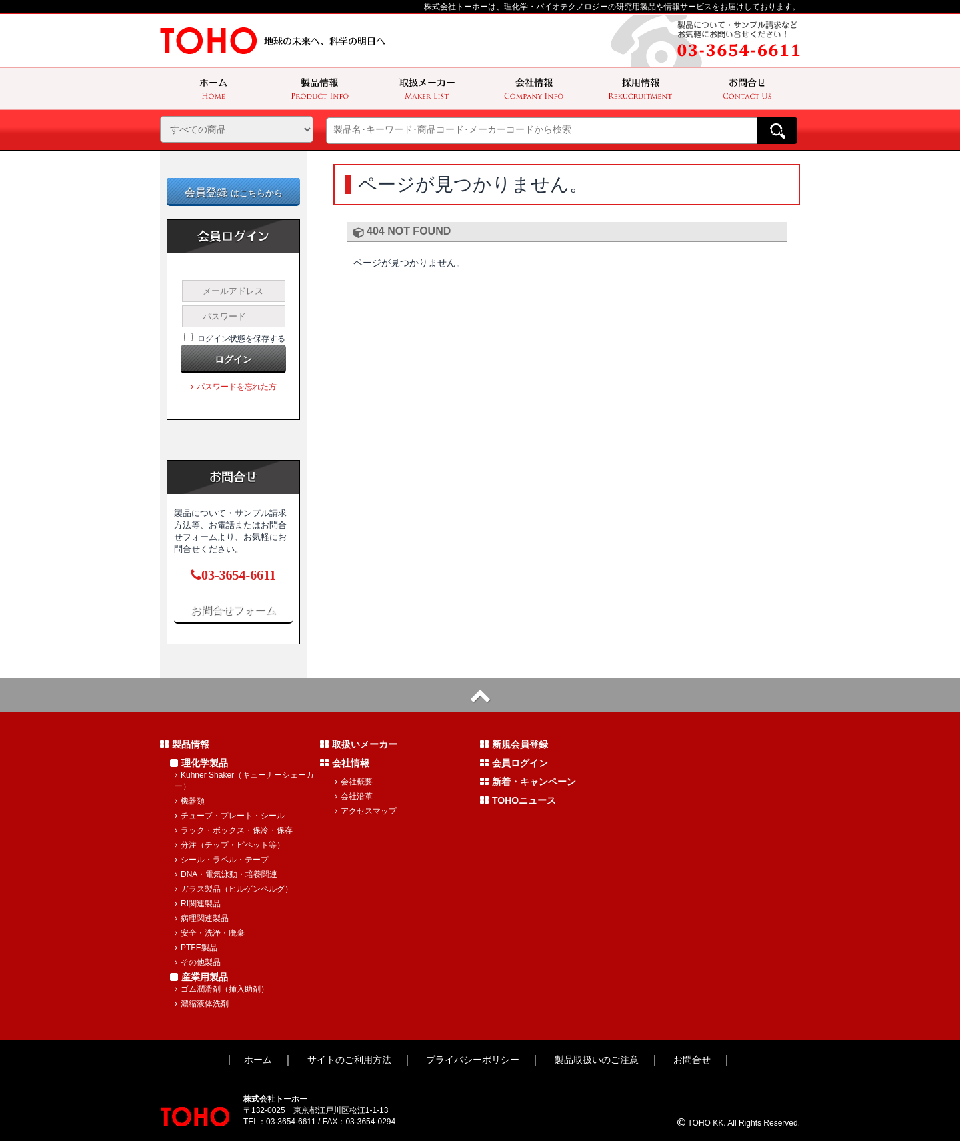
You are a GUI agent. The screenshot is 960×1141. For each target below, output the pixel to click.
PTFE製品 (196, 947)
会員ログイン (514, 763)
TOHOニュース (518, 800)
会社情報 (344, 763)
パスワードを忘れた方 (234, 386)
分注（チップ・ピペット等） (230, 845)
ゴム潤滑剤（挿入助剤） (222, 989)
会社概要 (354, 781)
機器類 (190, 801)
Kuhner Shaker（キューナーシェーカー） (244, 780)
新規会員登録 (514, 744)
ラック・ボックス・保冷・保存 (234, 830)
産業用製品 (199, 977)
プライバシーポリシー (472, 1059)
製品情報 (184, 744)
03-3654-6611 (233, 575)
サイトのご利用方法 (349, 1059)
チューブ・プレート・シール (230, 815)
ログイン (233, 359)
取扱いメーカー (358, 744)
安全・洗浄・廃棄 (210, 933)
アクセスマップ (366, 811)
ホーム (258, 1059)
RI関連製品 (198, 903)
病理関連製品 (202, 918)
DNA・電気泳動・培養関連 (226, 874)
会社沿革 (354, 796)
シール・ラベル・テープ (222, 859)
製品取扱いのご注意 (597, 1059)
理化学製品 (199, 763)
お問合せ (692, 1059)
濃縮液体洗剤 (202, 1003)
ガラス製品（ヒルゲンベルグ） (234, 889)
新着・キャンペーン (528, 781)
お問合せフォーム (233, 610)
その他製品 (198, 962)
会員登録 (234, 192)
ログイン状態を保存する (241, 338)
